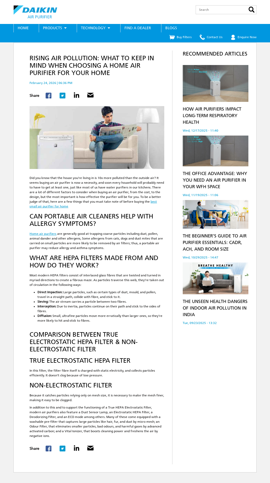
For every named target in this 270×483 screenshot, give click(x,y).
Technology (93, 28)
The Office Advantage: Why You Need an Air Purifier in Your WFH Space (215, 180)
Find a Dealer (137, 28)
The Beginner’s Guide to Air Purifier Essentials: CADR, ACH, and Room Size (215, 242)
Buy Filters (184, 37)
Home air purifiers (43, 234)
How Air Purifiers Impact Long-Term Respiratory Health (212, 115)
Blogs (171, 28)
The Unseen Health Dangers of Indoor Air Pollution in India (215, 308)
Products (52, 28)
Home (23, 28)
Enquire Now (247, 37)
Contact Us (215, 37)
